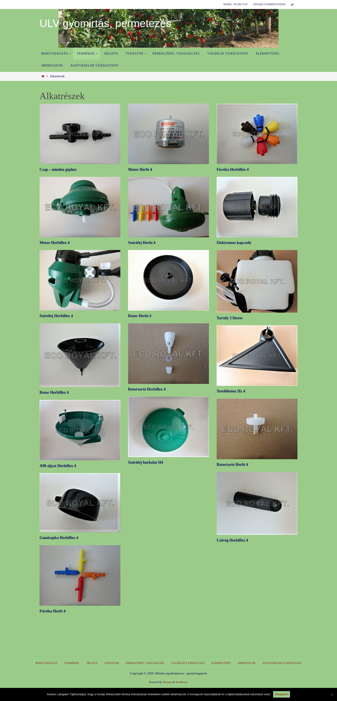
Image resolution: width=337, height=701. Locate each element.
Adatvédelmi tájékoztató (282, 663)
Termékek (71, 663)
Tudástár (111, 663)
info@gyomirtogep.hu (269, 4)
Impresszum (247, 663)
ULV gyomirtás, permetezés (105, 23)
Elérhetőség (221, 663)
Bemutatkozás (46, 663)
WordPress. (181, 682)
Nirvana (167, 682)
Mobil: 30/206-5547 (235, 4)
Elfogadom (281, 694)
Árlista (91, 663)
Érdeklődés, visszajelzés (145, 663)
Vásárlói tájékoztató (188, 663)
